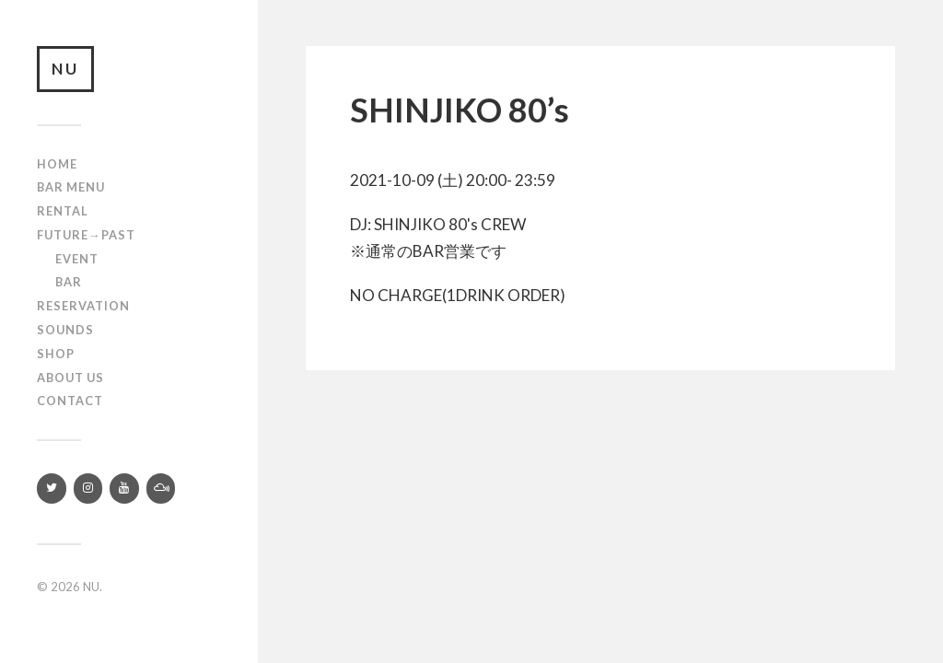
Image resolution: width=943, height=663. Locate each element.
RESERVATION (83, 305)
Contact (70, 400)
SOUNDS (65, 329)
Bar (68, 281)
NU (65, 68)
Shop (56, 353)
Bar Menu (71, 187)
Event (77, 258)
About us (70, 377)
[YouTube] (124, 488)
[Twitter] (51, 488)
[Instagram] (88, 488)
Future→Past (86, 234)
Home (57, 164)
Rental (62, 211)
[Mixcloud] (161, 488)
